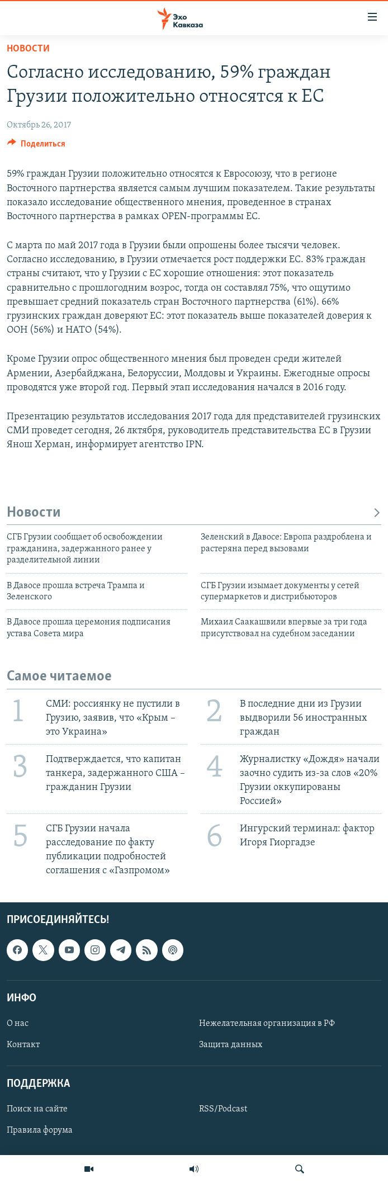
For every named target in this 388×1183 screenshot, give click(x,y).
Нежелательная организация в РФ (267, 1023)
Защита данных (230, 1044)
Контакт (23, 1044)
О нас (18, 1023)
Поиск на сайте (37, 1109)
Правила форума (40, 1130)
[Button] (36, 146)
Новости (28, 49)
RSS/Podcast (223, 1109)
